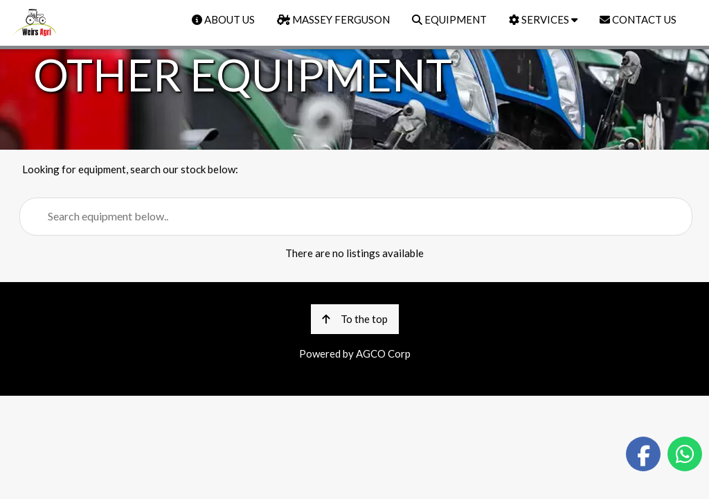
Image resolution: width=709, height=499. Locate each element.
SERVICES (543, 19)
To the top (355, 319)
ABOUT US (223, 19)
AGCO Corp (383, 353)
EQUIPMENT (449, 19)
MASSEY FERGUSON (333, 19)
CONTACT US (638, 19)
